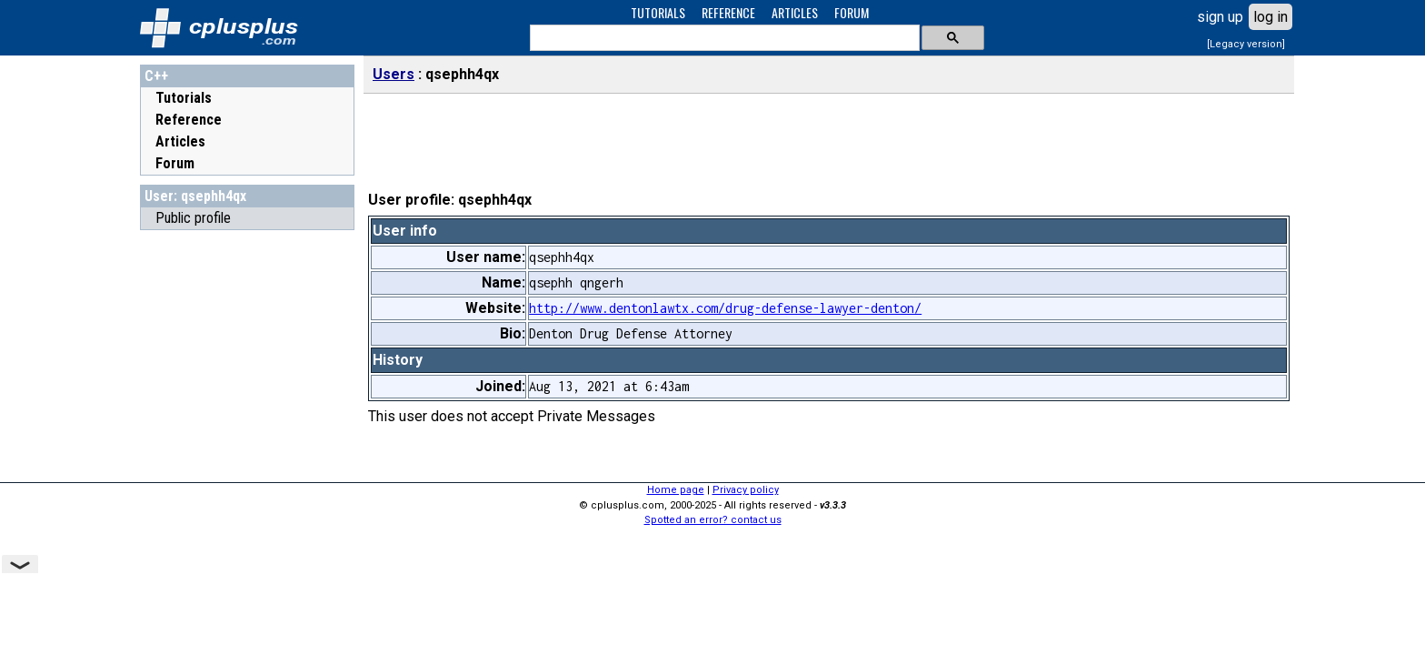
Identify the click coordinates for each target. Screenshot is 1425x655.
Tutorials (183, 97)
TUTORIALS (658, 12)
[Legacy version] (1246, 44)
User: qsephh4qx (195, 196)
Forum (174, 163)
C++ (156, 76)
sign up (1220, 16)
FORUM (851, 12)
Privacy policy (745, 490)
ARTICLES (795, 12)
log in (1270, 16)
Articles (180, 141)
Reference (188, 119)
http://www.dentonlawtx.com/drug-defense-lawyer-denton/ (725, 308)
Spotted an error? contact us (713, 520)
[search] (723, 38)
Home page (675, 490)
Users (393, 74)
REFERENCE (728, 12)
